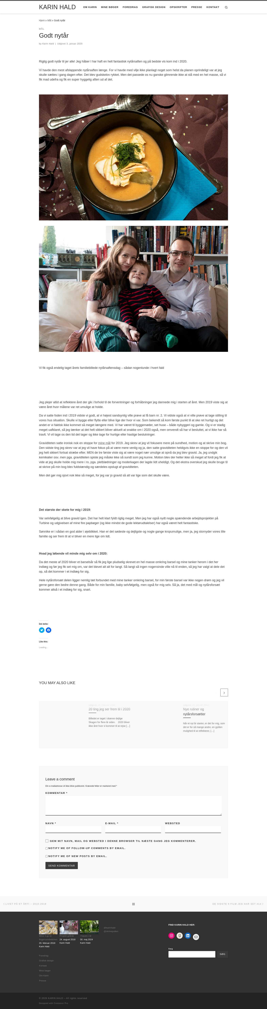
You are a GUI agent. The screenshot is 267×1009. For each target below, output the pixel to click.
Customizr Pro (61, 1003)
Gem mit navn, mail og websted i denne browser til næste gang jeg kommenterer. (123, 840)
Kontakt (43, 965)
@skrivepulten (111, 931)
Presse (42, 980)
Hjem (42, 20)
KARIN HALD (55, 998)
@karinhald (109, 927)
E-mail (111, 823)
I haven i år (85, 936)
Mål (49, 20)
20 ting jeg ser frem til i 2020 (109, 709)
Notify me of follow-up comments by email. (87, 848)
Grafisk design (46, 960)
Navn (50, 823)
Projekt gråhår (67, 936)
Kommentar (56, 792)
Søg (170, 949)
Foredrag (43, 955)
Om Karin (44, 975)
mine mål (104, 443)
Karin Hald (48, 44)
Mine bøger (45, 970)
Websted (172, 823)
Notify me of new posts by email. (77, 856)
